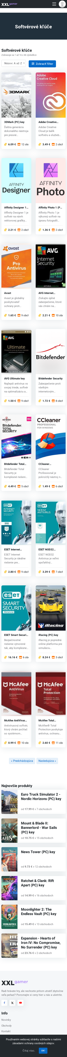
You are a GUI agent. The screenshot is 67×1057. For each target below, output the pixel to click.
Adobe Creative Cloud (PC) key (47, 122)
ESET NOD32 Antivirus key (46, 549)
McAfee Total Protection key (47, 720)
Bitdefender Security (50, 378)
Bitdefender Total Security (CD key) (14, 464)
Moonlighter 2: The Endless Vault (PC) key (38, 912)
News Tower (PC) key (38, 852)
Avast (7, 293)
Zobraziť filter (42, 63)
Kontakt (5, 1031)
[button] (62, 4)
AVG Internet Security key (45, 293)
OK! (43, 1050)
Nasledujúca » (47, 761)
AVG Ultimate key (14, 378)
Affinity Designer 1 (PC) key (15, 207)
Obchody (6, 1025)
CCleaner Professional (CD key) (48, 464)
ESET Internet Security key (12, 549)
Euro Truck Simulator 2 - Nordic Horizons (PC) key (41, 797)
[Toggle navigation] (54, 4)
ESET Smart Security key (16, 635)
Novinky (6, 1019)
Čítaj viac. (29, 1050)
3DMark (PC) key (14, 122)
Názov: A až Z (13, 63)
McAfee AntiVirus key (14, 720)
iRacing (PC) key (48, 635)
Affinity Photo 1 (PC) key (50, 207)
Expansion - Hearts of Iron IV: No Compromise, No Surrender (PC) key (41, 943)
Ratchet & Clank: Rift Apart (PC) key (37, 883)
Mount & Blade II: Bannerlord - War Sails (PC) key (39, 828)
